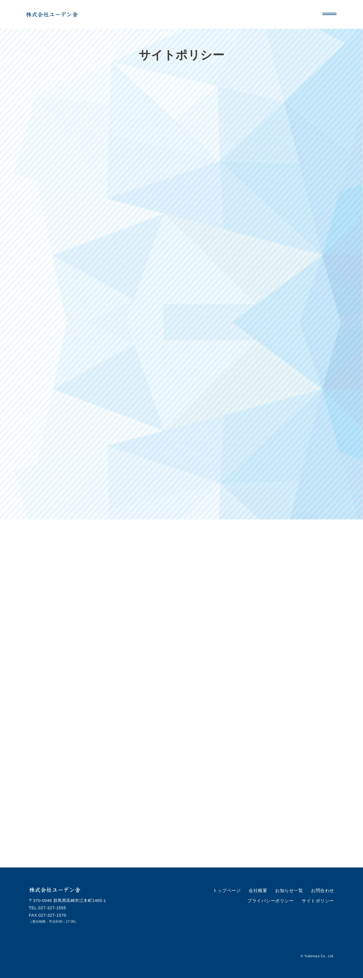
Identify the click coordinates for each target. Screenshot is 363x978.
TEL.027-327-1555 (47, 907)
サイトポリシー (319, 899)
